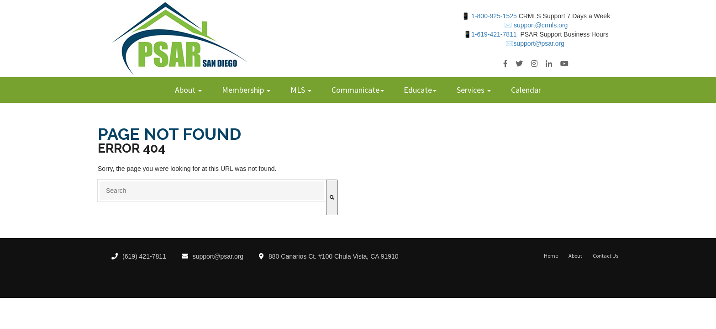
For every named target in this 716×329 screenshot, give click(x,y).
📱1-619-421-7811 (490, 34)
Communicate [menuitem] (355, 90)
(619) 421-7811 (138, 256)
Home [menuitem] (551, 256)
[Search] (332, 197)
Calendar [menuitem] (526, 90)
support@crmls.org (540, 25)
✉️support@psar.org (534, 43)
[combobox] (212, 191)
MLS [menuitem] (298, 90)
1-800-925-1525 (493, 16)
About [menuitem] (186, 90)
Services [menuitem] (471, 90)
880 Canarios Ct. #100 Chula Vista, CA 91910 (329, 256)
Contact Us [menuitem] (605, 256)
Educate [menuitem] (418, 90)
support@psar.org (213, 256)
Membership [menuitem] (244, 90)
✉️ (508, 25)
